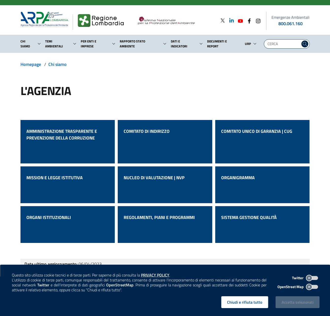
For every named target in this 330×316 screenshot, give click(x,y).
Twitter (305, 278)
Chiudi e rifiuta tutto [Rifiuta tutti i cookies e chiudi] (244, 302)
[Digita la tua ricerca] (283, 44)
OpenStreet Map (297, 287)
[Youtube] (238, 20)
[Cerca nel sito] (304, 43)
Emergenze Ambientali (291, 17)
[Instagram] (256, 20)
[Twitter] (223, 20)
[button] (39, 44)
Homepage (30, 64)
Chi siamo (57, 64)
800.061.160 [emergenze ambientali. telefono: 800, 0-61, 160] (290, 23)
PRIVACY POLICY (155, 275)
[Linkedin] (230, 20)
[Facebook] (247, 20)
